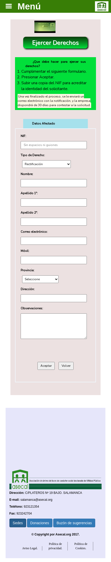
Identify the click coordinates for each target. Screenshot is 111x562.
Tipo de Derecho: (33, 155)
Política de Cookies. (80, 546)
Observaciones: (32, 308)
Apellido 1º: (29, 193)
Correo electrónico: (34, 232)
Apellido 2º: (29, 213)
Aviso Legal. (30, 548)
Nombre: (27, 174)
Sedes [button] (18, 523)
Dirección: (28, 289)
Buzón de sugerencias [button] (74, 523)
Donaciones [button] (39, 523)
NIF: (23, 136)
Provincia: (27, 270)
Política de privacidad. (55, 546)
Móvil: (25, 251)
